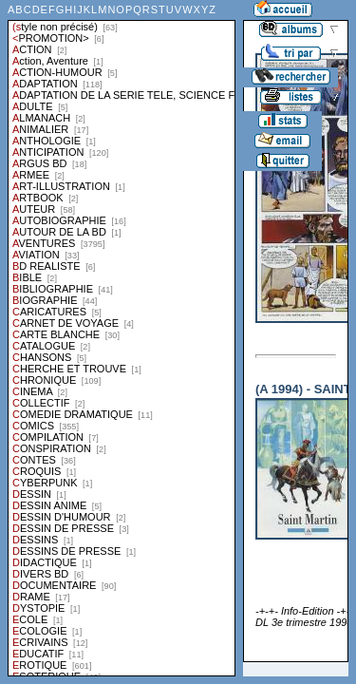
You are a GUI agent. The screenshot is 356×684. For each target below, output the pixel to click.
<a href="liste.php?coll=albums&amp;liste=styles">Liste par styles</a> (121, 338)
